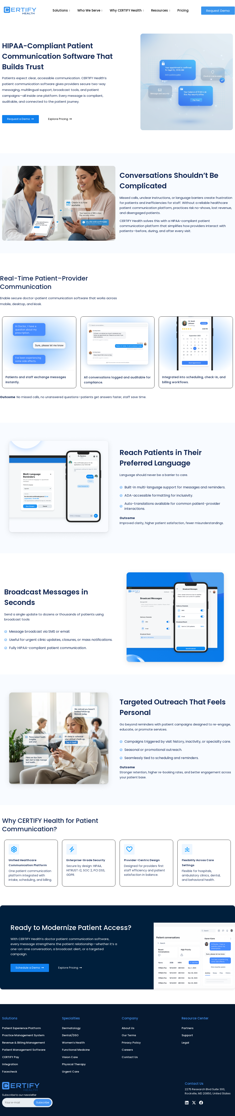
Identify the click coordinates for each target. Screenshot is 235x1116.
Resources (161, 10)
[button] (218, 11)
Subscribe (42, 1102)
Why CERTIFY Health (127, 10)
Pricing (183, 10)
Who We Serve (90, 10)
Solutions (62, 10)
